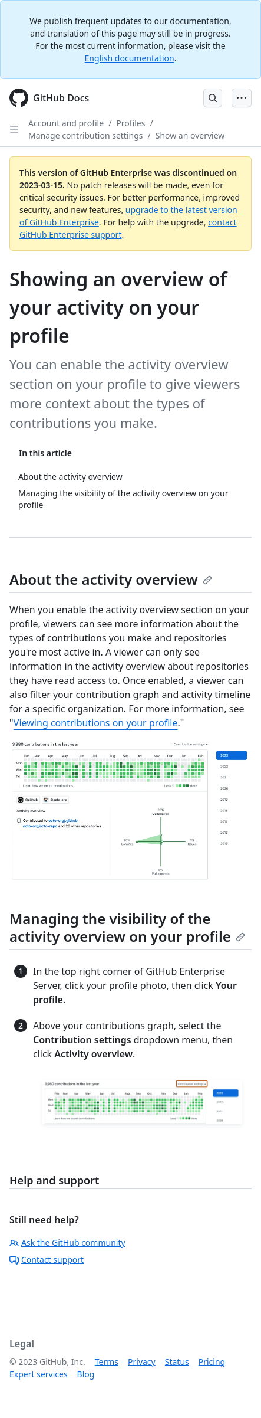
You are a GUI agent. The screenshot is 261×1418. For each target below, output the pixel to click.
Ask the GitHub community (67, 1242)
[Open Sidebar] (14, 129)
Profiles (130, 123)
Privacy (142, 1361)
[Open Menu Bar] (242, 98)
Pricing (212, 1361)
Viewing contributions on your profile (96, 722)
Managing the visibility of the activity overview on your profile (127, 927)
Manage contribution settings (85, 135)
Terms (106, 1361)
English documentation (129, 58)
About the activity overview (110, 579)
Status (177, 1361)
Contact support (46, 1259)
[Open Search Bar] (212, 98)
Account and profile (66, 123)
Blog (86, 1374)
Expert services (38, 1374)
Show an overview (190, 135)
